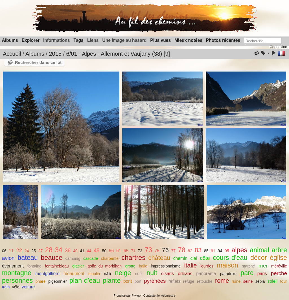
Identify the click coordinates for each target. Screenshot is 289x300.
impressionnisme (166, 266)
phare (41, 281)
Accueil (12, 54)
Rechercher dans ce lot (38, 62)
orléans (185, 273)
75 (156, 250)
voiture (28, 286)
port (138, 281)
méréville (279, 266)
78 (181, 250)
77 (173, 251)
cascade (90, 258)
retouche (205, 281)
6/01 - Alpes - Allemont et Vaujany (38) (114, 54)
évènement (13, 266)
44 (89, 251)
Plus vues (160, 40)
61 (118, 250)
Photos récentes (223, 40)
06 (4, 251)
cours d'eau (230, 257)
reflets (174, 281)
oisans (167, 273)
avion (8, 258)
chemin (180, 258)
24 (27, 251)
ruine (236, 281)
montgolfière (47, 273)
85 (206, 251)
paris (262, 273)
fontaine (34, 266)
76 (165, 250)
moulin (94, 273)
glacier (78, 266)
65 (126, 250)
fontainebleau (57, 266)
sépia (260, 281)
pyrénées (155, 281)
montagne (16, 273)
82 (190, 251)
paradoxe (228, 273)
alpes (239, 250)
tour (283, 281)
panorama (206, 273)
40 (75, 251)
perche (279, 273)
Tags (78, 40)
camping (72, 258)
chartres (134, 257)
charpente (110, 258)
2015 (55, 54)
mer (263, 266)
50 (104, 251)
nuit (151, 273)
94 (220, 251)
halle (143, 266)
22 (19, 250)
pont (127, 281)
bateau (27, 257)
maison (227, 265)
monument (74, 273)
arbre (279, 250)
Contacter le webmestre (159, 295)
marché (248, 266)
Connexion (278, 47)
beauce (51, 257)
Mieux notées (188, 40)
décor (258, 257)
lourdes (206, 266)
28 (48, 250)
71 (133, 251)
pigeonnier (57, 281)
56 (111, 250)
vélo (15, 287)
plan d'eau (84, 280)
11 (11, 250)
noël (139, 273)
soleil (273, 281)
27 (40, 251)
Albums (10, 40)
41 (82, 251)
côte (205, 258)
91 (213, 251)
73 (148, 250)
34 (58, 250)
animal (259, 250)
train (6, 287)
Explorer (31, 40)
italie (190, 265)
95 (227, 251)
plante (112, 280)
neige (123, 273)
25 (33, 251)
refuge (188, 281)
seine (248, 281)
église (278, 257)
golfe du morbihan (104, 266)
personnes (17, 280)
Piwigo (136, 295)
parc (246, 273)
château (159, 257)
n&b (107, 273)
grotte (130, 266)
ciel (193, 258)
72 (140, 251)
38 (68, 250)
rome (222, 280)
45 (97, 250)
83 (198, 250)
